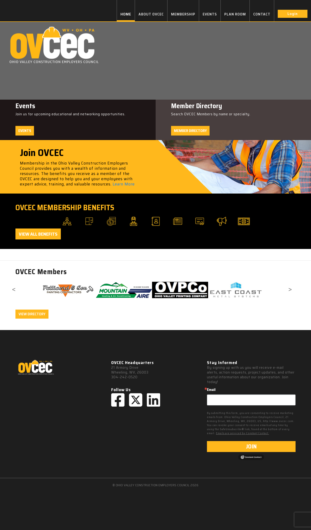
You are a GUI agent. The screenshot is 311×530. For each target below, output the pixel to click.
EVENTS (210, 14)
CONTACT (261, 14)
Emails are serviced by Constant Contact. (242, 433)
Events (24, 131)
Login (292, 14)
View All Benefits (38, 234)
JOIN (251, 446)
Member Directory (190, 131)
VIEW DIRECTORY (32, 314)
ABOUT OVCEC (151, 14)
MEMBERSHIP (183, 14)
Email (211, 390)
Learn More (124, 184)
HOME (125, 14)
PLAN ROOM (235, 14)
